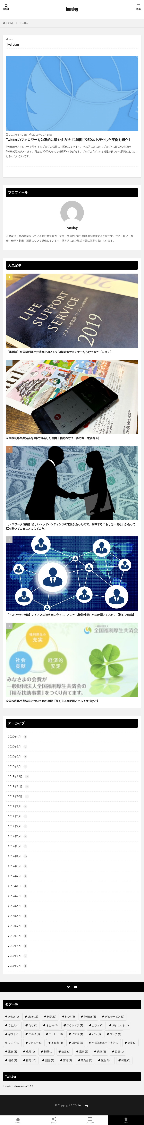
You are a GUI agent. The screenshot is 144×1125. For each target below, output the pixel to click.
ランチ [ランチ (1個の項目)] (115, 1034)
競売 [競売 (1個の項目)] (49, 1060)
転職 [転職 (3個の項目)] (126, 1060)
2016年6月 (17, 916)
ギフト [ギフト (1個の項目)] (14, 1034)
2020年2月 (17, 757)
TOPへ (126, 1120)
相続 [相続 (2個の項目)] (12, 1060)
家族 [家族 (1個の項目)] (12, 1051)
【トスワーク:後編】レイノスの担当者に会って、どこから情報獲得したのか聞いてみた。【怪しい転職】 (70, 614)
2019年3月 (17, 866)
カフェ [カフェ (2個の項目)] (97, 1025)
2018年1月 (17, 886)
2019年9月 (17, 806)
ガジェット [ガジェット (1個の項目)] (120, 1025)
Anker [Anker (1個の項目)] (13, 1016)
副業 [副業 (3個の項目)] (132, 1042)
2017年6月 (17, 906)
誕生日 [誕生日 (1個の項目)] (107, 1060)
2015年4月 (17, 946)
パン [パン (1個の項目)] (96, 1034)
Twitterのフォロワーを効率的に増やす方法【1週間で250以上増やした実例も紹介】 (68, 140)
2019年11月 (18, 786)
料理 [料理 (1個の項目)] (48, 1051)
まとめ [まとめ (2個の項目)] (52, 1025)
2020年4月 (17, 737)
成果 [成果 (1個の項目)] (30, 1051)
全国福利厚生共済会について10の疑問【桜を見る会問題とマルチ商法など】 (52, 701)
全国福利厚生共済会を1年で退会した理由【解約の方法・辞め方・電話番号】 (53, 438)
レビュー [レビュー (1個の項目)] (35, 1042)
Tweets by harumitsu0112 (18, 1086)
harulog (72, 9)
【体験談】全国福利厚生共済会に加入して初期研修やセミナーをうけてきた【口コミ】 (59, 352)
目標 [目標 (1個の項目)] (119, 1051)
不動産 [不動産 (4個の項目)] (57, 1042)
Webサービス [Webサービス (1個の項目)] (114, 1016)
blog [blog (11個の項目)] (33, 1016)
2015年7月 (17, 926)
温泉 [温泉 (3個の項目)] (83, 1051)
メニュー (90, 1120)
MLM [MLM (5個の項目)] (70, 1016)
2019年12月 (18, 777)
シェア (54, 1120)
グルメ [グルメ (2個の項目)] (34, 1034)
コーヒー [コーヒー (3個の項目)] (56, 1034)
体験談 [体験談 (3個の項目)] (77, 1042)
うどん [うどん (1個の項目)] (14, 1025)
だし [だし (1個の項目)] (33, 1025)
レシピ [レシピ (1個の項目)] (14, 1042)
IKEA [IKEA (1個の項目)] (51, 1016)
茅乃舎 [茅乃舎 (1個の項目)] (86, 1060)
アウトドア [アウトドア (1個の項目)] (75, 1025)
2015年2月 (17, 966)
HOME (10, 23)
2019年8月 (17, 816)
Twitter (24, 23)
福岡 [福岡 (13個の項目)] (31, 1060)
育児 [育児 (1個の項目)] (67, 1060)
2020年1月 (17, 767)
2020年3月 (17, 747)
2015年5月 (17, 936)
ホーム (18, 1120)
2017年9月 (17, 896)
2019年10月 (18, 796)
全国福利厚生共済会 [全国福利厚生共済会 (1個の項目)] (105, 1042)
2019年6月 (17, 836)
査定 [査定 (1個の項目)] (66, 1051)
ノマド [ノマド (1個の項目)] (77, 1034)
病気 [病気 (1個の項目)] (101, 1051)
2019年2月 (17, 876)
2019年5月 (17, 846)
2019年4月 (17, 856)
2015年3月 (17, 956)
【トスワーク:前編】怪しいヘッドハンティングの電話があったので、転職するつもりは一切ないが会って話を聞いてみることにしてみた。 (70, 526)
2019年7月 (17, 826)
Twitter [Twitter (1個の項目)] (90, 1016)
